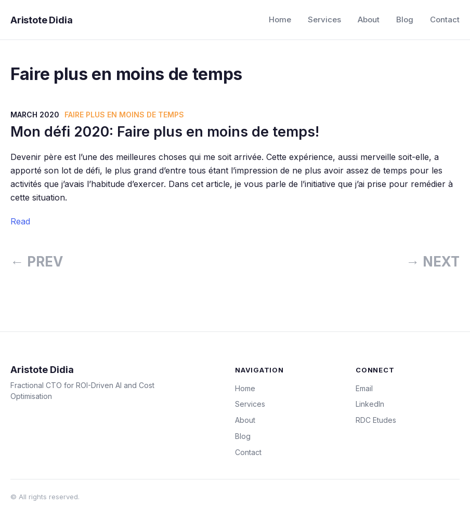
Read (20, 221)
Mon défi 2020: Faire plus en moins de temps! (164, 131)
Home (280, 19)
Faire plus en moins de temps (124, 114)
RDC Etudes (376, 420)
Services (324, 19)
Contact (445, 19)
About (369, 19)
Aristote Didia (41, 20)
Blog (404, 19)
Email (364, 388)
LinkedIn (370, 403)
